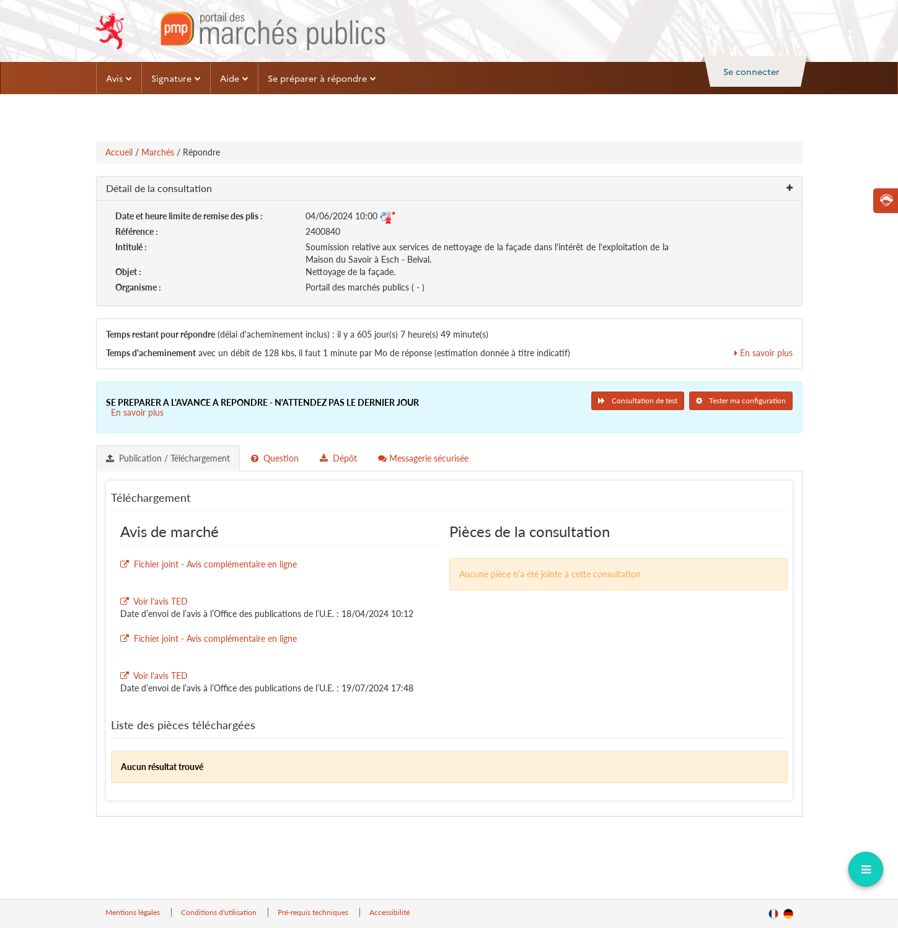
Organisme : (138, 287)
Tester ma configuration (741, 400)
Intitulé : (131, 247)
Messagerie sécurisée (423, 458)
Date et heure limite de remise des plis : (189, 216)
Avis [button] (119, 78)
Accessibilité (389, 912)
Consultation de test (637, 400)
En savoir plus (763, 353)
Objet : (128, 271)
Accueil (119, 152)
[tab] (168, 458)
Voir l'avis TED (160, 601)
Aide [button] (234, 78)
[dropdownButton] (865, 869)
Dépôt (338, 458)
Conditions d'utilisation (219, 912)
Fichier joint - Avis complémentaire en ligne (215, 564)
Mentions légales (133, 912)
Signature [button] (176, 78)
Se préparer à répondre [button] (322, 78)
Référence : (136, 231)
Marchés (157, 152)
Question (275, 458)
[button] (449, 189)
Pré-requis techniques (314, 912)
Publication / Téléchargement (168, 458)
